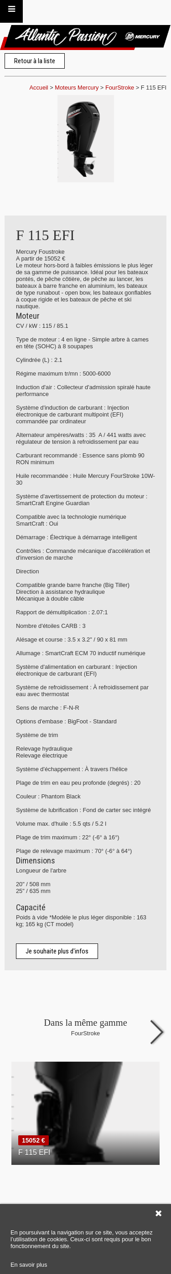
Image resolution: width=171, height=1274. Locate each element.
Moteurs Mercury (76, 87)
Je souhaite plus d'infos (57, 951)
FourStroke (119, 87)
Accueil (38, 87)
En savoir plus (28, 1264)
